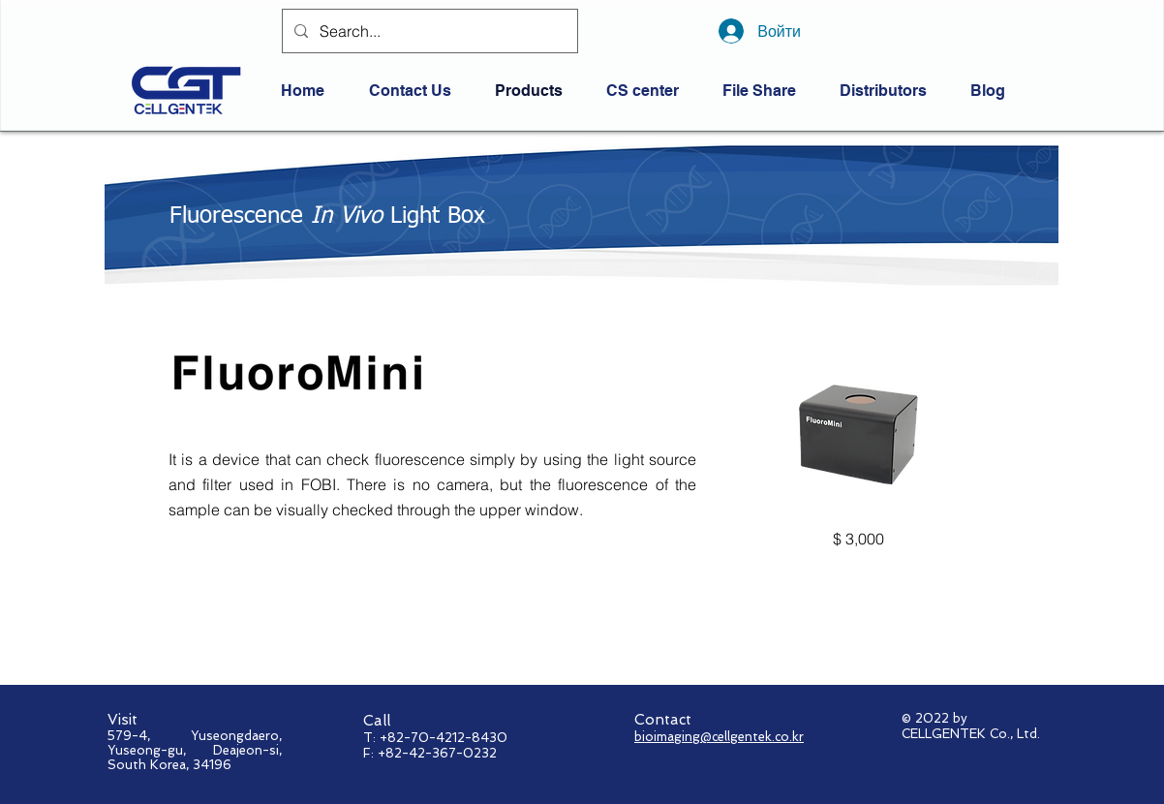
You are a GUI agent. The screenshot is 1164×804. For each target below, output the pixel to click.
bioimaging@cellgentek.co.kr (719, 736)
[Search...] (428, 31)
